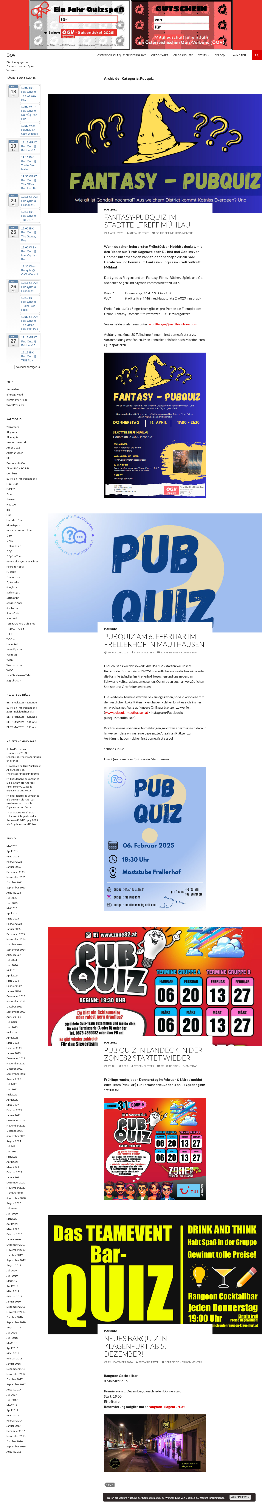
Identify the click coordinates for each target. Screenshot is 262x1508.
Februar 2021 (14, 1172)
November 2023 (15, 1001)
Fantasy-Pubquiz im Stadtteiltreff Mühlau (147, 221)
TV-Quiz (11, 639)
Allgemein (12, 432)
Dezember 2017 (15, 1368)
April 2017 (12, 1410)
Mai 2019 (11, 1280)
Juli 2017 (11, 1394)
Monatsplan (13, 525)
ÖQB (9, 551)
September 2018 (16, 1322)
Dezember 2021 (15, 1120)
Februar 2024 (14, 985)
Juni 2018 (12, 1337)
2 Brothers (12, 426)
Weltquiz (11, 654)
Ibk (8, 509)
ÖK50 (9, 540)
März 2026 (12, 856)
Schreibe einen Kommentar (174, 233)
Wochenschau (14, 665)
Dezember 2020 (15, 1182)
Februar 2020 (14, 1234)
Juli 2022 (11, 1084)
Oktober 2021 (14, 1130)
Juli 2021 (11, 1146)
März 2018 (12, 1353)
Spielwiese (12, 608)
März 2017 (12, 1415)
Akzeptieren (240, 1497)
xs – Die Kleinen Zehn (18, 675)
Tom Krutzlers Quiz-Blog (20, 623)
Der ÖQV (220, 55)
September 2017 (16, 1384)
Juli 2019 (11, 1270)
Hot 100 (11, 504)
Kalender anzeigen (28, 367)
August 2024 (13, 954)
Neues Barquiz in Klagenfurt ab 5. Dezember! (135, 1346)
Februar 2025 (14, 923)
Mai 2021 (11, 1156)
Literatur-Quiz (14, 520)
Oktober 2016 (14, 1441)
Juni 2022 (12, 1089)
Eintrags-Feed (14, 394)
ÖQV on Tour (14, 556)
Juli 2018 (11, 1332)
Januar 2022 (13, 1115)
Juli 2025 (11, 897)
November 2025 (15, 877)
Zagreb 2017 (13, 680)
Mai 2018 (11, 1343)
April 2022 (12, 1099)
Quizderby (12, 582)
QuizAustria (13, 577)
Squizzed (11, 618)
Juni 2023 (12, 1027)
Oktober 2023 (14, 1006)
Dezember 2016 (15, 1431)
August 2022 (13, 1079)
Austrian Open (14, 452)
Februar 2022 (14, 1110)
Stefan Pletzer (139, 233)
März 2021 (12, 1167)
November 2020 (15, 1187)
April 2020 (12, 1224)
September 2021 (16, 1136)
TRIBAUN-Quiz (15, 628)
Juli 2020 (11, 1208)
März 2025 (12, 918)
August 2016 (13, 1451)
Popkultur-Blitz (15, 566)
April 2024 (12, 975)
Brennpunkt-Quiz (16, 463)
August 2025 (13, 892)
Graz (9, 494)
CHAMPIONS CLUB (17, 468)
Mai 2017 (11, 1405)
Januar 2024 (13, 991)
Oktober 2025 (14, 882)
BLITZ (9, 458)
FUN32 (10, 489)
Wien (9, 659)
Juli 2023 (11, 1022)
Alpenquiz (12, 437)
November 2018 (15, 1311)
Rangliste (11, 587)
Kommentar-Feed (17, 399)
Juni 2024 (12, 965)
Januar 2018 (13, 1363)
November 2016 (15, 1436)
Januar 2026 (13, 866)
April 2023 (12, 1037)
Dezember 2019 (15, 1244)
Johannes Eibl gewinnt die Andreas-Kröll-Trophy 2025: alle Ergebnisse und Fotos (22, 820)
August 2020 (13, 1203)
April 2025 (12, 913)
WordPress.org (15, 404)
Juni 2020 (12, 1213)
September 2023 (16, 1011)
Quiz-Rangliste (183, 55)
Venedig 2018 (14, 649)
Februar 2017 (14, 1420)
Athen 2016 (13, 447)
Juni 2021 (12, 1151)
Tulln (9, 634)
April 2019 (12, 1286)
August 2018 (13, 1327)
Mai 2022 (11, 1094)
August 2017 (13, 1389)
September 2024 (16, 949)
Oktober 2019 (14, 1255)
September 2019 (16, 1260)
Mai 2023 (11, 1032)
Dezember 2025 (15, 872)
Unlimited (12, 644)
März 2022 (12, 1104)
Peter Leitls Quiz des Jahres (22, 561)
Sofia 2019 (12, 597)
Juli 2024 (11, 960)
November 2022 (15, 1063)
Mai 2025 (11, 908)
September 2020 (16, 1198)
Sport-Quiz (12, 613)
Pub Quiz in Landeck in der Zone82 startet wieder (153, 1054)
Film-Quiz (12, 483)
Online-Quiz (13, 546)
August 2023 (13, 1016)
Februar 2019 (14, 1296)
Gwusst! (11, 499)
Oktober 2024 (14, 944)
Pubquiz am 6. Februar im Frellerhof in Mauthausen (154, 640)
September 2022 (16, 1073)
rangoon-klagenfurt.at (167, 1406)
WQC (9, 670)
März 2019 (12, 1291)
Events (202, 55)
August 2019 (13, 1265)
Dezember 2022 (15, 1058)
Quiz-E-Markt (159, 55)
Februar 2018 (14, 1358)
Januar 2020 (13, 1239)
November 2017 (15, 1374)
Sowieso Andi (14, 602)
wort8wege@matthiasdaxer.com (173, 324)
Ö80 (9, 535)
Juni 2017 (12, 1399)
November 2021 (15, 1125)
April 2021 (12, 1161)
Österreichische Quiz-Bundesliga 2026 (121, 55)
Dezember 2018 (15, 1306)
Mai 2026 (11, 846)
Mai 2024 (11, 970)
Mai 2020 (11, 1218)
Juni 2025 (12, 903)
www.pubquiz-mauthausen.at (126, 712)
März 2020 (12, 1229)
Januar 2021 (13, 1177)
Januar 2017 (13, 1425)
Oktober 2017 (14, 1379)
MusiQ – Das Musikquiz (20, 530)
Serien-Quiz (13, 592)
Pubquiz (110, 209)
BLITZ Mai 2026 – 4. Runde (21, 721)
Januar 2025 (13, 929)
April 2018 (12, 1348)
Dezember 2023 (15, 996)
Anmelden (239, 55)
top (110, 1484)
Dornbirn (11, 473)
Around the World (16, 442)
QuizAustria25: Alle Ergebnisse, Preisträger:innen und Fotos (23, 756)
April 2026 (12, 851)
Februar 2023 (14, 1048)
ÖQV (11, 55)
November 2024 (15, 939)
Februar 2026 (14, 861)
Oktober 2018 (14, 1317)
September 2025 (16, 887)
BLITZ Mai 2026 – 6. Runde (21, 702)
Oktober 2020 (14, 1192)
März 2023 (12, 1042)
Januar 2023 (13, 1053)
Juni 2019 (12, 1275)
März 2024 (12, 980)
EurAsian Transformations (21, 478)
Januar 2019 (13, 1301)
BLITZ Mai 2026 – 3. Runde (21, 727)
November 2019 (15, 1249)
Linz (8, 514)
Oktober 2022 (14, 1068)
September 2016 (16, 1446)
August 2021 (13, 1141)
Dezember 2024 (15, 934)
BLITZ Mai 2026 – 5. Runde (21, 716)
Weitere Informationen (212, 1498)
